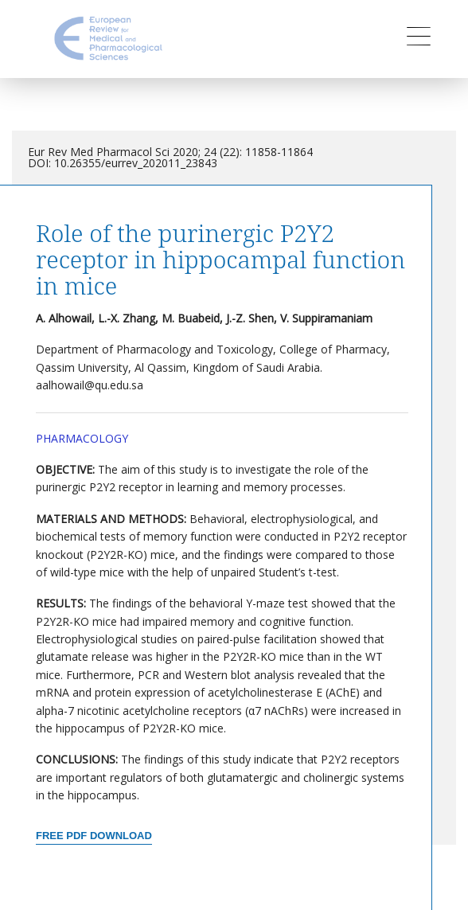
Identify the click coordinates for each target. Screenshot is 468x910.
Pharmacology (82, 438)
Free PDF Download (94, 836)
